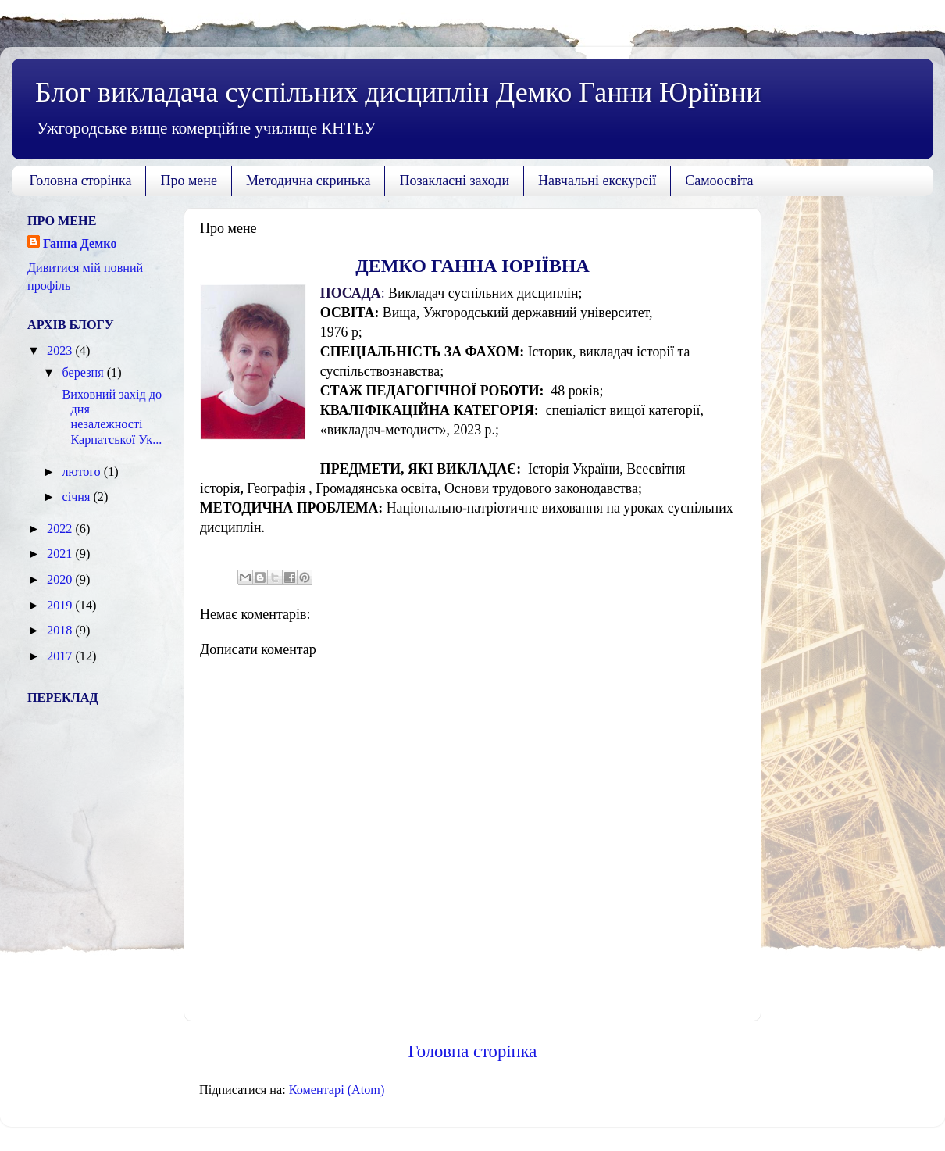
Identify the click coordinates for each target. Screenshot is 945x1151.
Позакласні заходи (454, 180)
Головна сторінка (81, 180)
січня (77, 497)
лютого (82, 472)
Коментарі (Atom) (337, 1090)
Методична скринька (308, 180)
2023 (61, 351)
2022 (61, 529)
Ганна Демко (80, 244)
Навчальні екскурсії (597, 180)
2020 (61, 580)
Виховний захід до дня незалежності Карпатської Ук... (110, 417)
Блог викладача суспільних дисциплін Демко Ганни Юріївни (398, 92)
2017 (61, 656)
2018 (61, 631)
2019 (61, 606)
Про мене (188, 180)
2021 (61, 554)
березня (84, 373)
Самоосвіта (719, 180)
